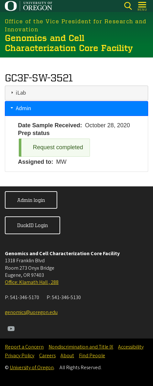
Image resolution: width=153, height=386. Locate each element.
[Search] (128, 6)
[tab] (76, 93)
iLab (21, 93)
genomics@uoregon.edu (31, 312)
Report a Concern (24, 346)
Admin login (31, 200)
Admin (23, 108)
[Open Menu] (142, 6)
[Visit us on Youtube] (11, 329)
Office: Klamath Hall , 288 (32, 282)
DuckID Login (32, 225)
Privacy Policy (19, 355)
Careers (47, 355)
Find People (92, 355)
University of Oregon (32, 367)
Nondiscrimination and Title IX (81, 346)
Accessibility (131, 346)
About (67, 355)
